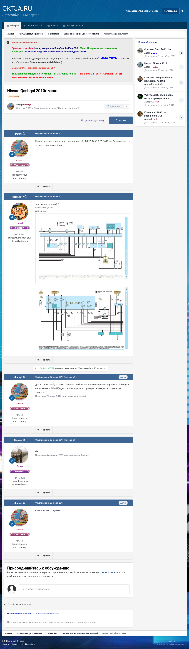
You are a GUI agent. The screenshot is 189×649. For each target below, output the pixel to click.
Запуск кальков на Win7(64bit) (46, 62)
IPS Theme (7, 641)
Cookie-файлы (28, 644)
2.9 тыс (20, 234)
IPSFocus (19, 641)
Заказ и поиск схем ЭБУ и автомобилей (56, 108)
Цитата (46, 186)
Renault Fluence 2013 (155, 63)
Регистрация (170, 11)
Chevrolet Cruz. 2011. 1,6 (157, 49)
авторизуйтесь (110, 572)
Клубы (54, 25)
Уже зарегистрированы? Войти (143, 11)
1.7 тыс (20, 478)
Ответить (121, 120)
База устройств (74, 25)
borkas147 (18, 196)
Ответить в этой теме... (36, 589)
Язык (5, 644)
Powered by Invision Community (172, 644)
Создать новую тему (92, 120)
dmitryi (18, 133)
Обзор (13, 25)
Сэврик (18, 440)
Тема (15, 644)
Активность (33, 25)
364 (19, 171)
